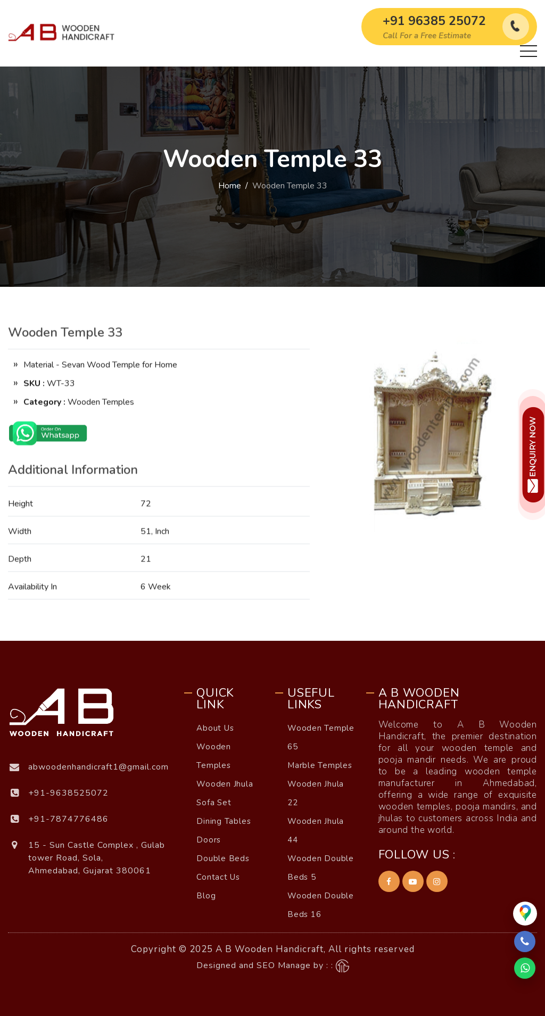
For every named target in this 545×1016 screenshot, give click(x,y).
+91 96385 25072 (434, 21)
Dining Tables (223, 821)
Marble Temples (319, 765)
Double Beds (222, 858)
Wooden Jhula (224, 784)
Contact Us (218, 877)
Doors (208, 840)
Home (229, 186)
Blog (206, 895)
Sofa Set (213, 802)
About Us (215, 728)
